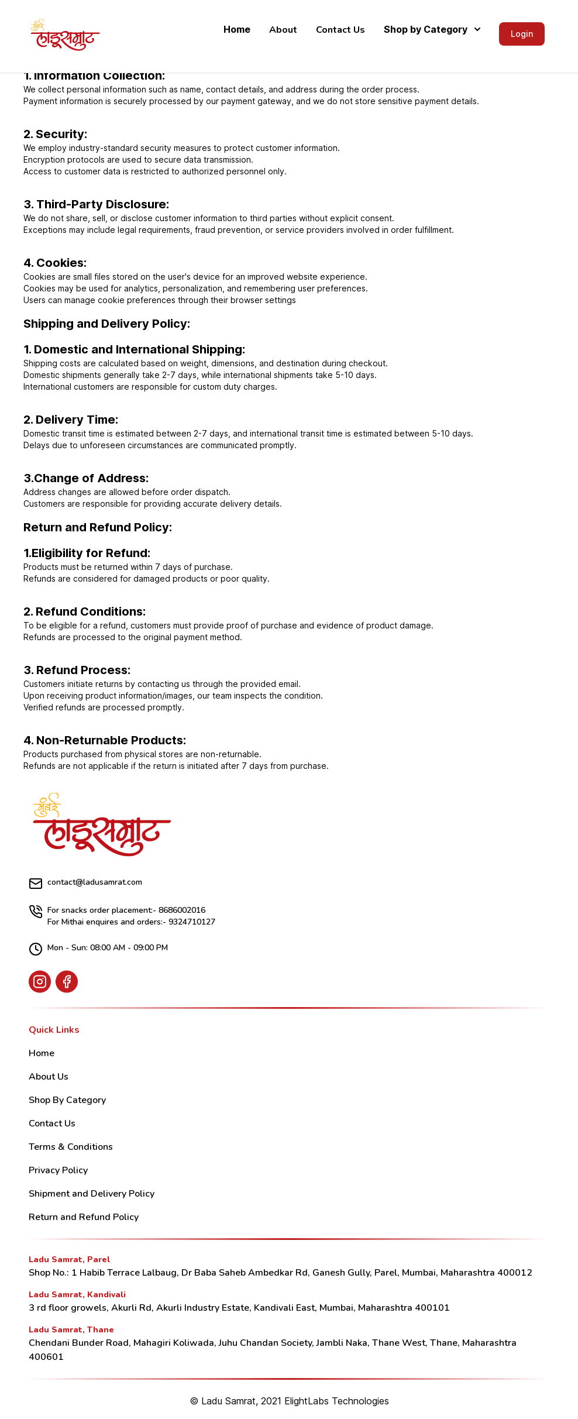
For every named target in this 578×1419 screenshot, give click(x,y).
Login (522, 34)
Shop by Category (432, 29)
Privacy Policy (58, 1170)
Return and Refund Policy (84, 1217)
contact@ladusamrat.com (85, 884)
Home (236, 29)
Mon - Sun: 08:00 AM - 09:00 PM (98, 949)
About (283, 29)
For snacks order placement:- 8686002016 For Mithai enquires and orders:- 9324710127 (122, 916)
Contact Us (340, 29)
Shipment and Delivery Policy (91, 1193)
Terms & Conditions (71, 1146)
